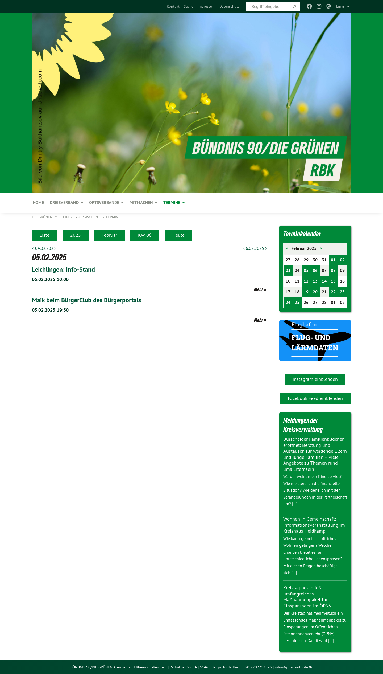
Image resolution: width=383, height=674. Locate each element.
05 (306, 270)
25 (297, 302)
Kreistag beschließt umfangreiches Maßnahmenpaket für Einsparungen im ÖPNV (307, 597)
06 (315, 270)
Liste (44, 235)
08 (333, 270)
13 (315, 281)
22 (333, 292)
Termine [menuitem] (171, 202)
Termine (113, 217)
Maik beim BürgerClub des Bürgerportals (86, 300)
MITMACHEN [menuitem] (141, 202)
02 (342, 260)
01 (333, 260)
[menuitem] (173, 6)
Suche (188, 6)
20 (315, 292)
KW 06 (145, 235)
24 (288, 302)
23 (342, 292)
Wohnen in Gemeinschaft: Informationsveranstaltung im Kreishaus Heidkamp (314, 525)
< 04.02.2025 (44, 248)
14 (324, 281)
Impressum (206, 6)
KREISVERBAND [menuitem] (64, 202)
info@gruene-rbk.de (291, 667)
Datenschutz (229, 6)
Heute (178, 235)
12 (306, 281)
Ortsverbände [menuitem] (104, 202)
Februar (109, 235)
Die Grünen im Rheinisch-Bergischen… (67, 217)
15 (333, 281)
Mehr (258, 289)
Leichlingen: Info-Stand (63, 269)
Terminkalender (302, 234)
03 (288, 270)
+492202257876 (258, 667)
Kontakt (173, 6)
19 (306, 292)
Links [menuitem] (340, 6)
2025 (75, 235)
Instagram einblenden (315, 379)
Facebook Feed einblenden (315, 398)
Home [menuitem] (38, 202)
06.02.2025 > (255, 248)
